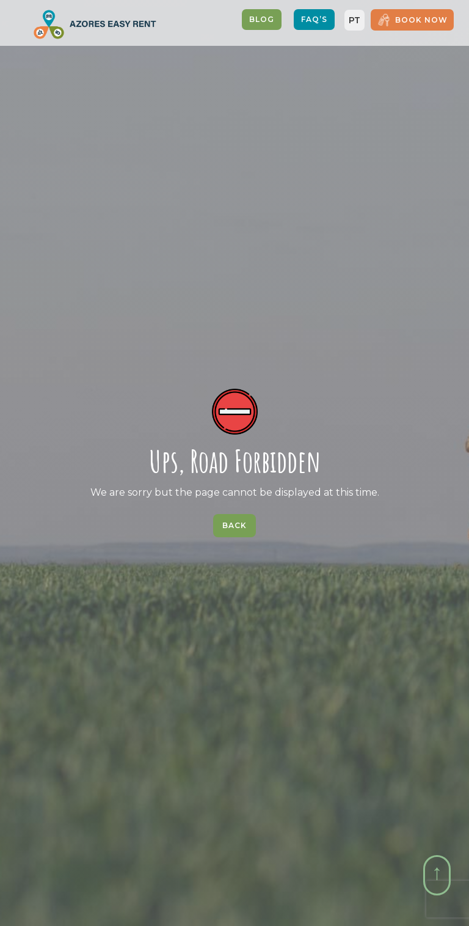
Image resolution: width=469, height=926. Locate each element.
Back (234, 525)
